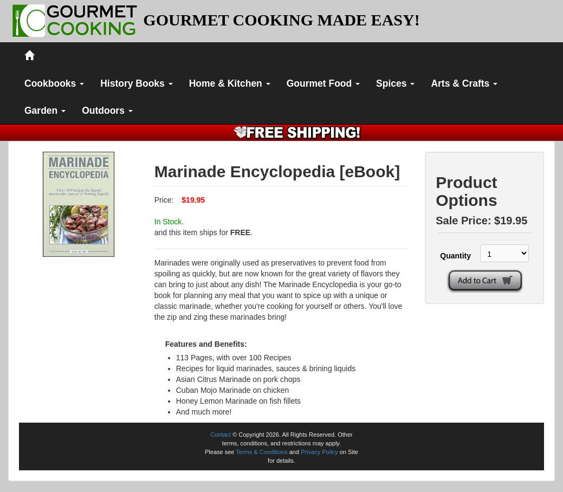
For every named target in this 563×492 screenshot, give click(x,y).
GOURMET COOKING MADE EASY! (281, 20)
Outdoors (107, 110)
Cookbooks (54, 83)
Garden (45, 110)
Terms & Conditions (261, 452)
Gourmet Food (323, 83)
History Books (136, 83)
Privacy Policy (319, 452)
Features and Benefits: (206, 344)
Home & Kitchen (229, 83)
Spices (395, 83)
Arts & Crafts (464, 83)
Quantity (454, 255)
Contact (220, 434)
